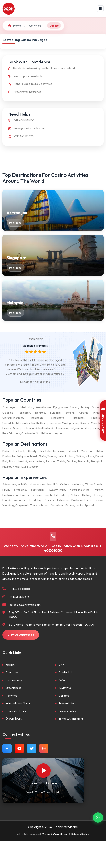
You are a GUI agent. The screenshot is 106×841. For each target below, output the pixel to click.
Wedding (8, 505)
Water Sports (94, 484)
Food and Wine (80, 489)
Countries (12, 672)
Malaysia (97, 417)
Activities (35, 25)
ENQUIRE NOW (103, 420)
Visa (61, 665)
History (87, 495)
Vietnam (14, 433)
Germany (62, 428)
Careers (64, 695)
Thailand (78, 417)
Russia (74, 407)
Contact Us (66, 672)
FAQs (62, 680)
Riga (71, 456)
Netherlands (46, 428)
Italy (5, 433)
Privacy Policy (67, 711)
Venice (71, 461)
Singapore (58, 417)
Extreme (62, 500)
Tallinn (80, 456)
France (7, 428)
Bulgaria (55, 412)
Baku (5, 451)
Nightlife (52, 484)
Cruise (98, 500)
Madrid (22, 461)
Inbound (44, 505)
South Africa (39, 423)
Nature (75, 495)
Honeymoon (38, 484)
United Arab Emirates (16, 423)
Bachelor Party (81, 500)
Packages (15, 223)
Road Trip (35, 500)
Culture (65, 484)
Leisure (36, 495)
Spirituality (37, 489)
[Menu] (100, 8)
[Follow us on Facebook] (7, 748)
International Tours (18, 703)
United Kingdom (12, 417)
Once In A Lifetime (62, 505)
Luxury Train (57, 489)
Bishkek (45, 451)
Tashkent (18, 451)
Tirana (51, 456)
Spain (16, 428)
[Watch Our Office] (43, 770)
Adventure (9, 484)
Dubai (99, 456)
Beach (48, 495)
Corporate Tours (26, 505)
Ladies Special (85, 505)
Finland (98, 412)
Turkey (85, 407)
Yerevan (86, 451)
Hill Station (61, 495)
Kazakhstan (43, 407)
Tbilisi (99, 451)
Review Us (65, 688)
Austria (85, 428)
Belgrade (23, 456)
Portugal (97, 428)
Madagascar (70, 423)
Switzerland (29, 428)
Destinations (14, 680)
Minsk (34, 456)
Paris (12, 461)
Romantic (20, 500)
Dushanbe (9, 456)
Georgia (7, 412)
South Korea (44, 433)
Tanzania (55, 423)
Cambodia (28, 433)
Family (99, 489)
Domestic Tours (16, 711)
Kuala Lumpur (29, 467)
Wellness (77, 484)
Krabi (16, 467)
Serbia (69, 412)
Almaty (32, 451)
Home (14, 25)
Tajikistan (24, 412)
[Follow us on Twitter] (31, 748)
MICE (5, 489)
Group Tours (14, 718)
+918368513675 (20, 136)
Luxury (98, 495)
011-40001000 (20, 120)
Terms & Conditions (71, 719)
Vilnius (90, 456)
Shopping (20, 489)
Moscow (58, 451)
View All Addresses (21, 634)
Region (10, 665)
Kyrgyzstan (60, 407)
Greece (85, 423)
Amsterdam (36, 461)
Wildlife (23, 484)
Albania (83, 412)
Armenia (97, 407)
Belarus (40, 412)
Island (6, 500)
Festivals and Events (15, 495)
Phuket (6, 467)
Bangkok (97, 461)
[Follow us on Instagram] (43, 748)
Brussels (83, 461)
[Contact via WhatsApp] (98, 817)
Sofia (42, 456)
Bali (4, 461)
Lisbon (50, 461)
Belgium (75, 428)
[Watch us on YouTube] (19, 748)
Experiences (13, 688)
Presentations (68, 703)
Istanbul (73, 451)
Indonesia (37, 417)
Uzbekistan (26, 407)
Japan (58, 433)
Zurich (61, 461)
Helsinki (62, 456)
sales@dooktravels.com (26, 128)
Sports (49, 500)
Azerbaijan (9, 407)
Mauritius (97, 423)
